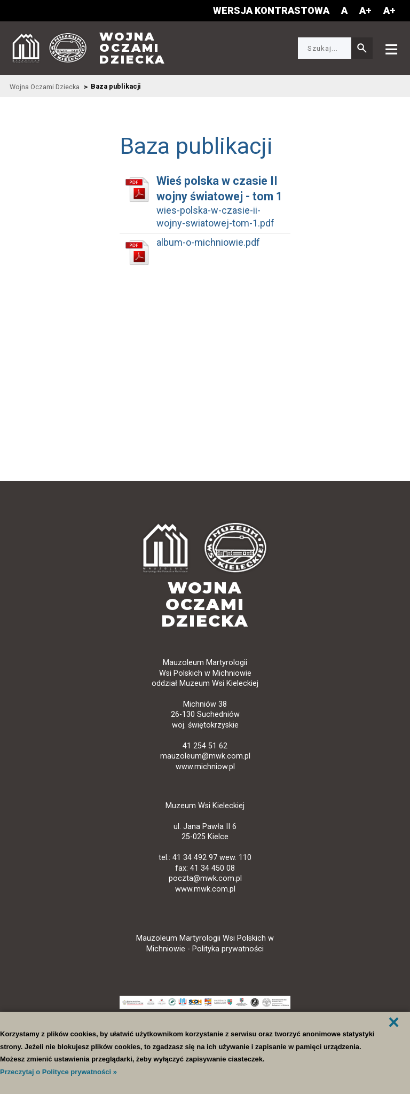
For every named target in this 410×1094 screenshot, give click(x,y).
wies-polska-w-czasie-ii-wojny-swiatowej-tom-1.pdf (215, 217)
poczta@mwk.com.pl (205, 878)
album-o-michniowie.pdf (208, 242)
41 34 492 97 (194, 857)
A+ (365, 10)
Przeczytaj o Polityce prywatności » (58, 1072)
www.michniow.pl (205, 766)
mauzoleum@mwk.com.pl (205, 756)
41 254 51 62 (205, 746)
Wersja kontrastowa (271, 10)
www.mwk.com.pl (205, 889)
